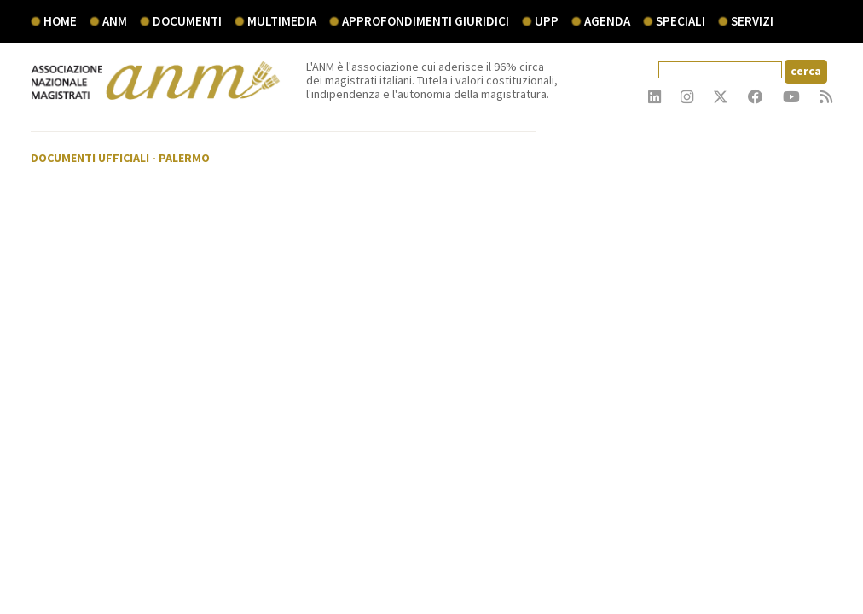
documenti (187, 21)
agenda (607, 21)
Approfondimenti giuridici (425, 21)
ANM (114, 21)
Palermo (184, 157)
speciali (680, 21)
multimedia (281, 21)
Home (60, 21)
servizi (752, 21)
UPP (547, 21)
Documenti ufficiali (90, 157)
